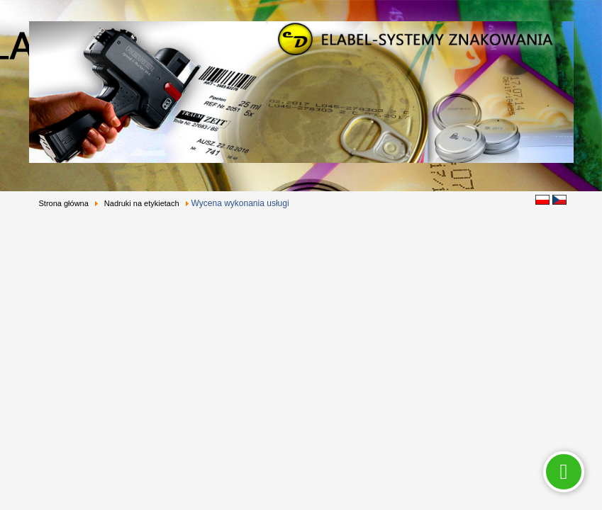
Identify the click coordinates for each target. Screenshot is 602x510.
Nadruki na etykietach (141, 203)
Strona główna (64, 203)
